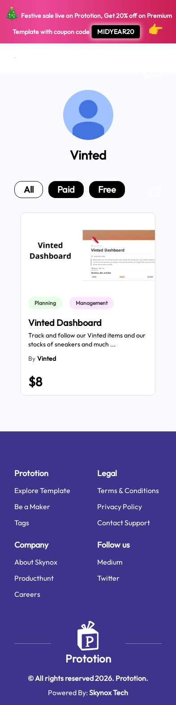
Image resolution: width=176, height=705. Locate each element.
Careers (27, 594)
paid (66, 189)
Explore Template (42, 490)
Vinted (46, 359)
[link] (47, 303)
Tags (21, 522)
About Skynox (35, 561)
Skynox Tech (108, 692)
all (29, 189)
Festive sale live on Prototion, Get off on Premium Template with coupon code (88, 21)
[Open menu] (14, 58)
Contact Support (123, 522)
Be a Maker (32, 506)
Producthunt (34, 578)
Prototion (88, 658)
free (107, 189)
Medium (110, 561)
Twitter (108, 578)
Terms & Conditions (128, 490)
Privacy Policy (119, 506)
